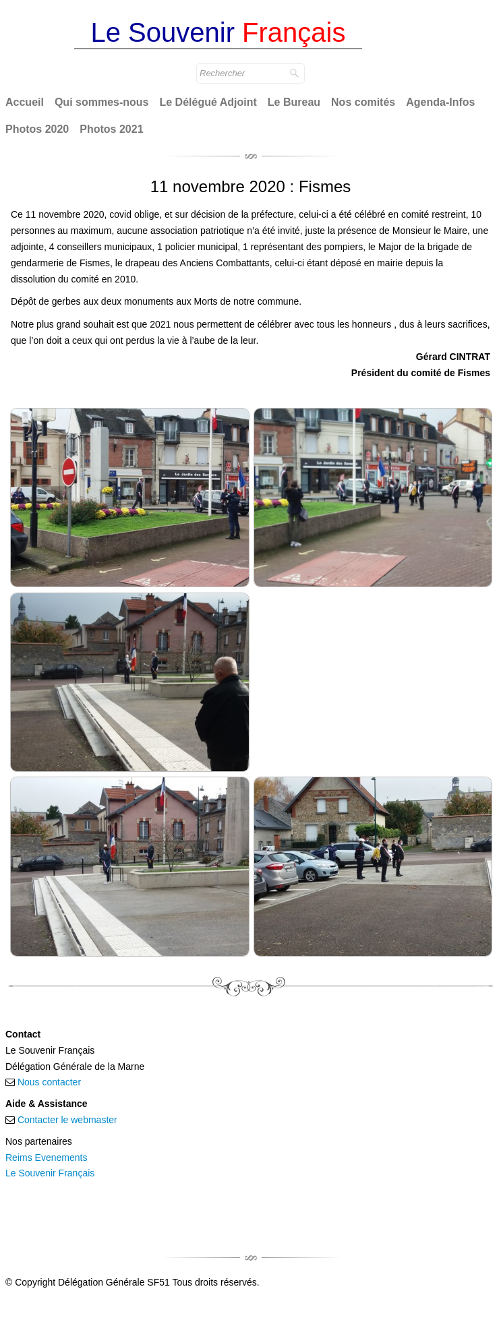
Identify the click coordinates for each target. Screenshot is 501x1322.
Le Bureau (294, 102)
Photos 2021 (111, 129)
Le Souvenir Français (49, 1173)
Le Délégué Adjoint (208, 102)
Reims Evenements (46, 1157)
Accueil (24, 102)
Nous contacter (49, 1082)
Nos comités (363, 102)
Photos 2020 (37, 129)
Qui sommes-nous (102, 102)
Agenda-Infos (440, 102)
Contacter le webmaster (67, 1119)
